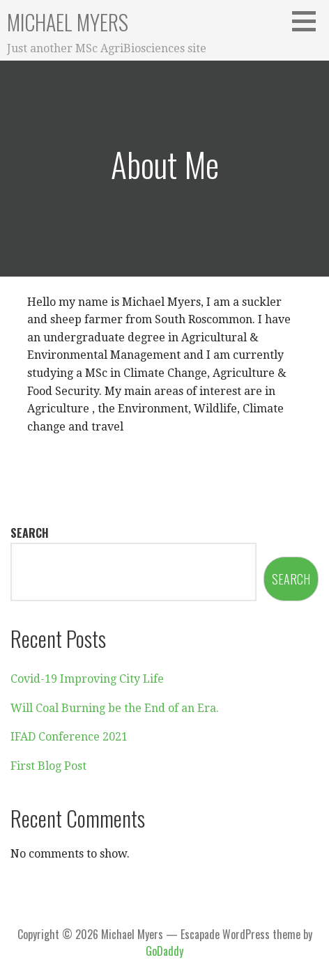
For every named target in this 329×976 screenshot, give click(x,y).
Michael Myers (67, 22)
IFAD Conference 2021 (69, 736)
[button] (309, 21)
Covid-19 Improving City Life (87, 678)
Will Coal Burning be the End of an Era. (114, 708)
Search (29, 533)
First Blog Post (48, 766)
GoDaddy (164, 951)
